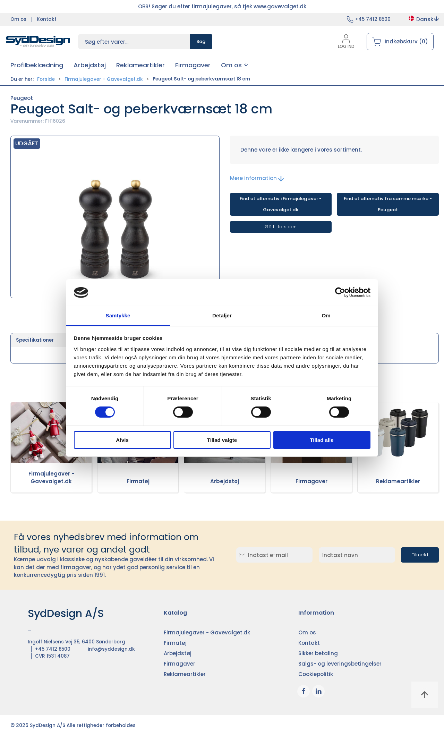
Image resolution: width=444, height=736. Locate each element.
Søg (201, 41)
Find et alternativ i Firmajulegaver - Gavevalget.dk (281, 204)
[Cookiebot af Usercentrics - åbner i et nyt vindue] (340, 292)
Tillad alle (321, 440)
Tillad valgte (222, 440)
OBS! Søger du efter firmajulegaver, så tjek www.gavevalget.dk (222, 6)
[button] (234, 65)
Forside (46, 79)
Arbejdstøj (224, 481)
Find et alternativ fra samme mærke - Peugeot (388, 204)
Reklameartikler (398, 481)
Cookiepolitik (315, 674)
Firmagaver (311, 481)
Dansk (423, 19)
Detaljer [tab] (222, 315)
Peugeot (21, 98)
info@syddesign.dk (111, 649)
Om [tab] (326, 315)
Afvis (122, 440)
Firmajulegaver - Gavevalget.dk (104, 79)
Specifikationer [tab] (35, 340)
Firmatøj (138, 481)
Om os (18, 19)
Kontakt (47, 19)
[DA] (38, 41)
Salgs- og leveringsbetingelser (340, 663)
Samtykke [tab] (118, 315)
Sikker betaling (318, 653)
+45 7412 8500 (373, 19)
